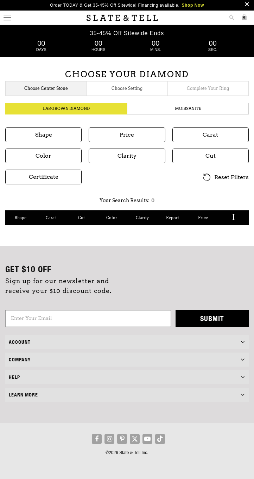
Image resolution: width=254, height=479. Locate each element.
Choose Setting (127, 88)
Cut (81, 217)
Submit (212, 318)
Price (203, 217)
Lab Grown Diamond (66, 108)
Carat (51, 217)
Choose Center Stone (46, 88)
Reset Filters (225, 177)
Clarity (142, 217)
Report (172, 217)
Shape (20, 217)
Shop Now (193, 5)
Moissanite (188, 108)
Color (111, 217)
